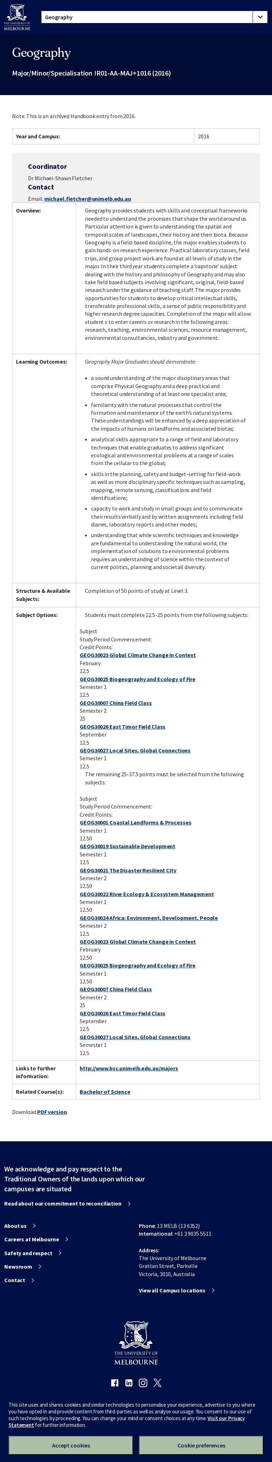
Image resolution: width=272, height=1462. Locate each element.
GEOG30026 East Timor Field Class (122, 726)
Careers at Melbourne (31, 1239)
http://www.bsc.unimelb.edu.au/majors (129, 1068)
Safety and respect (28, 1253)
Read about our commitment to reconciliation (62, 1203)
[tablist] (154, 17)
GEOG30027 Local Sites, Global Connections (135, 750)
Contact (14, 1280)
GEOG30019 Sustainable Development (127, 846)
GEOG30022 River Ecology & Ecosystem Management (147, 894)
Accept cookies (71, 1445)
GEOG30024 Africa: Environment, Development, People (149, 917)
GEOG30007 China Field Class (116, 702)
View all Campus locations (172, 1290)
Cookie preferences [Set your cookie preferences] (201, 1445)
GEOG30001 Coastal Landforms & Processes (135, 822)
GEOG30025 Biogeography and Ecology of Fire (138, 679)
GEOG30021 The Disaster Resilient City (128, 870)
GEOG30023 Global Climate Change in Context (138, 654)
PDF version (52, 1111)
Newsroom (18, 1266)
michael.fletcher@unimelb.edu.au (87, 199)
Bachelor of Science (105, 1091)
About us (15, 1225)
